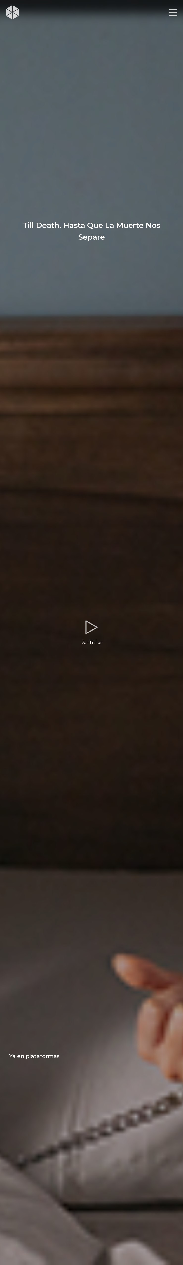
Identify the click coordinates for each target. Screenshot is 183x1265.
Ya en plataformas (34, 1056)
